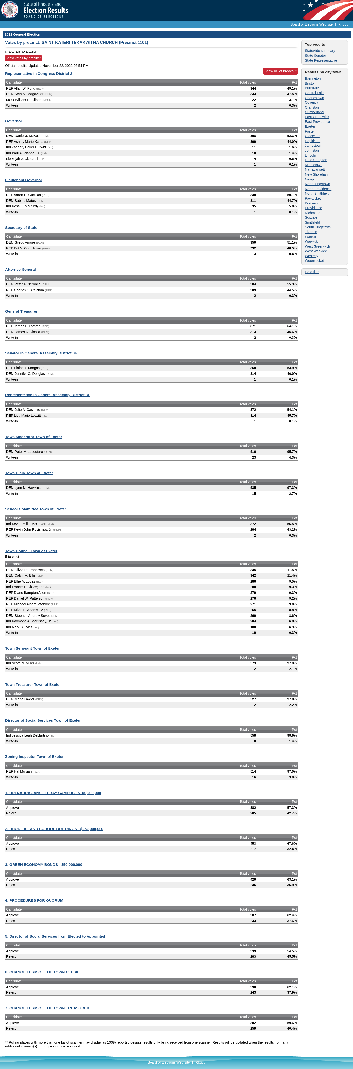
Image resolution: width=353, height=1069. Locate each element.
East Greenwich (317, 117)
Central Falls (314, 93)
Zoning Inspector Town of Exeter (34, 756)
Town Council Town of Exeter (31, 551)
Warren (310, 237)
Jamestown (313, 145)
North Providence (318, 189)
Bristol (310, 83)
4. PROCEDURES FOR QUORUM (34, 900)
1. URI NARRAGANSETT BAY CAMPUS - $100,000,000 (53, 793)
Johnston (312, 150)
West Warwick (316, 251)
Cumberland (314, 112)
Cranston (312, 107)
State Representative (321, 60)
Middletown (313, 165)
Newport (311, 179)
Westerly (311, 256)
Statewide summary (320, 51)
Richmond (312, 213)
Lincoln (310, 155)
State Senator (315, 55)
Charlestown (314, 98)
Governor (13, 121)
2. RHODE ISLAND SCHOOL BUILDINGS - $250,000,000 (54, 829)
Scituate (311, 217)
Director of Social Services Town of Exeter (43, 720)
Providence (313, 208)
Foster (310, 131)
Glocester (312, 136)
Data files (312, 272)
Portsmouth (314, 203)
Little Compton (316, 160)
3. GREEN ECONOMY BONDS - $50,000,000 (43, 864)
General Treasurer (21, 311)
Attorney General (20, 269)
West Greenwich (317, 246)
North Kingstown (317, 184)
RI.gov (343, 24)
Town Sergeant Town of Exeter (32, 648)
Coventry (312, 102)
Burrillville (312, 88)
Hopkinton (312, 141)
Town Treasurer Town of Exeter (33, 684)
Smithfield (312, 222)
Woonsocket (314, 261)
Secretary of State (21, 227)
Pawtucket (313, 198)
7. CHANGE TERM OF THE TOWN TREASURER (47, 1008)
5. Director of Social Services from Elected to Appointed (55, 936)
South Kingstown (318, 227)
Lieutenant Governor (23, 180)
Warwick (311, 241)
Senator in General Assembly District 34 (41, 353)
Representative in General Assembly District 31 (47, 395)
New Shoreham (317, 174)
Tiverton (311, 232)
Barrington (313, 78)
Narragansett (315, 169)
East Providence (317, 122)
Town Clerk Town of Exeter (29, 473)
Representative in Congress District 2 (38, 73)
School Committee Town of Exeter (35, 509)
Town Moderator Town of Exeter (33, 437)
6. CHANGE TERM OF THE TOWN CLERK (42, 972)
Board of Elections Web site (312, 24)
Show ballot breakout (281, 71)
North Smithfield (317, 193)
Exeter (310, 126)
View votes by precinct (24, 58)
